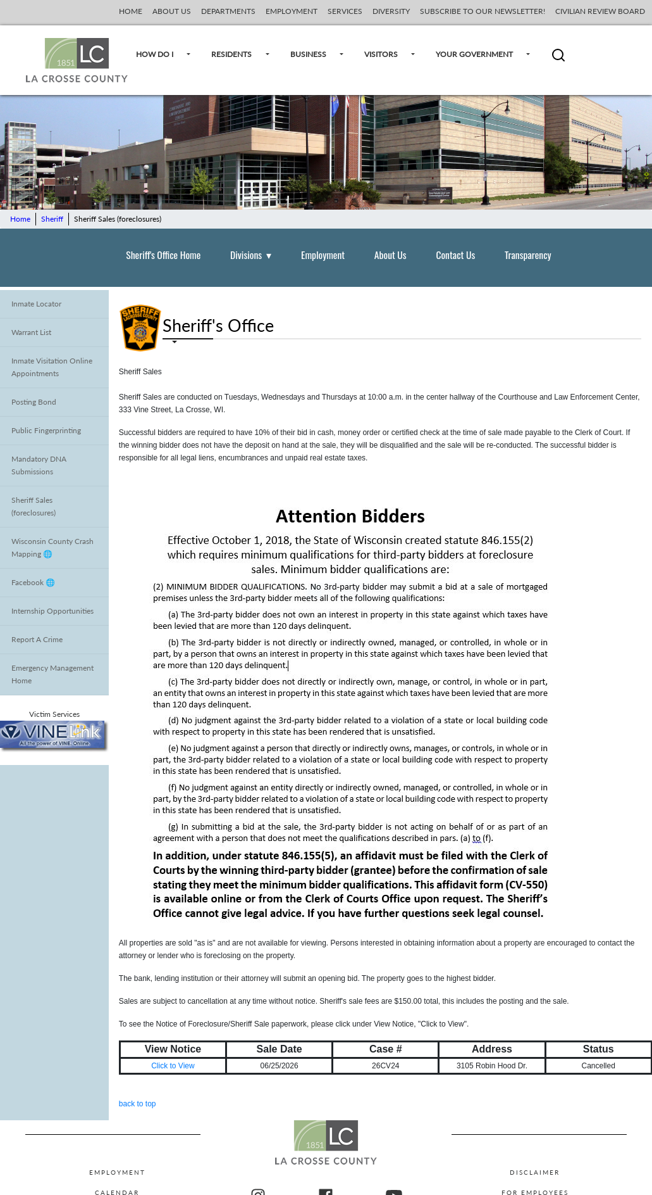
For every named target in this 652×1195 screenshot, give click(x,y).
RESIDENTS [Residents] (237, 55)
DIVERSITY (391, 11)
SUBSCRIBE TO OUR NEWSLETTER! (482, 11)
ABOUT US (171, 11)
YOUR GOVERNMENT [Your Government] (480, 55)
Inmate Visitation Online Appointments (51, 367)
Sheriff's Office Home (163, 254)
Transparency (528, 254)
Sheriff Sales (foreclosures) (33, 506)
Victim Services (54, 730)
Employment (323, 254)
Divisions (250, 255)
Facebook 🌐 (33, 582)
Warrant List (31, 332)
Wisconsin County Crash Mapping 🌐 (52, 547)
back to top (137, 1103)
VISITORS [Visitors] (386, 55)
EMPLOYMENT (291, 11)
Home (20, 219)
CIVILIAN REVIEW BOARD (601, 11)
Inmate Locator (36, 303)
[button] (558, 59)
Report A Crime (37, 639)
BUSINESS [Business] (314, 55)
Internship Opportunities (52, 611)
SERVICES (345, 11)
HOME (130, 11)
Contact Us (455, 254)
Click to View (172, 1065)
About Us (390, 254)
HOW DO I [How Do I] (160, 55)
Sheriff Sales (140, 371)
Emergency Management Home (52, 674)
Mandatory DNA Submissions (38, 465)
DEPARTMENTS (228, 11)
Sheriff (52, 219)
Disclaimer (535, 1172)
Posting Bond (33, 402)
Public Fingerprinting (46, 430)
